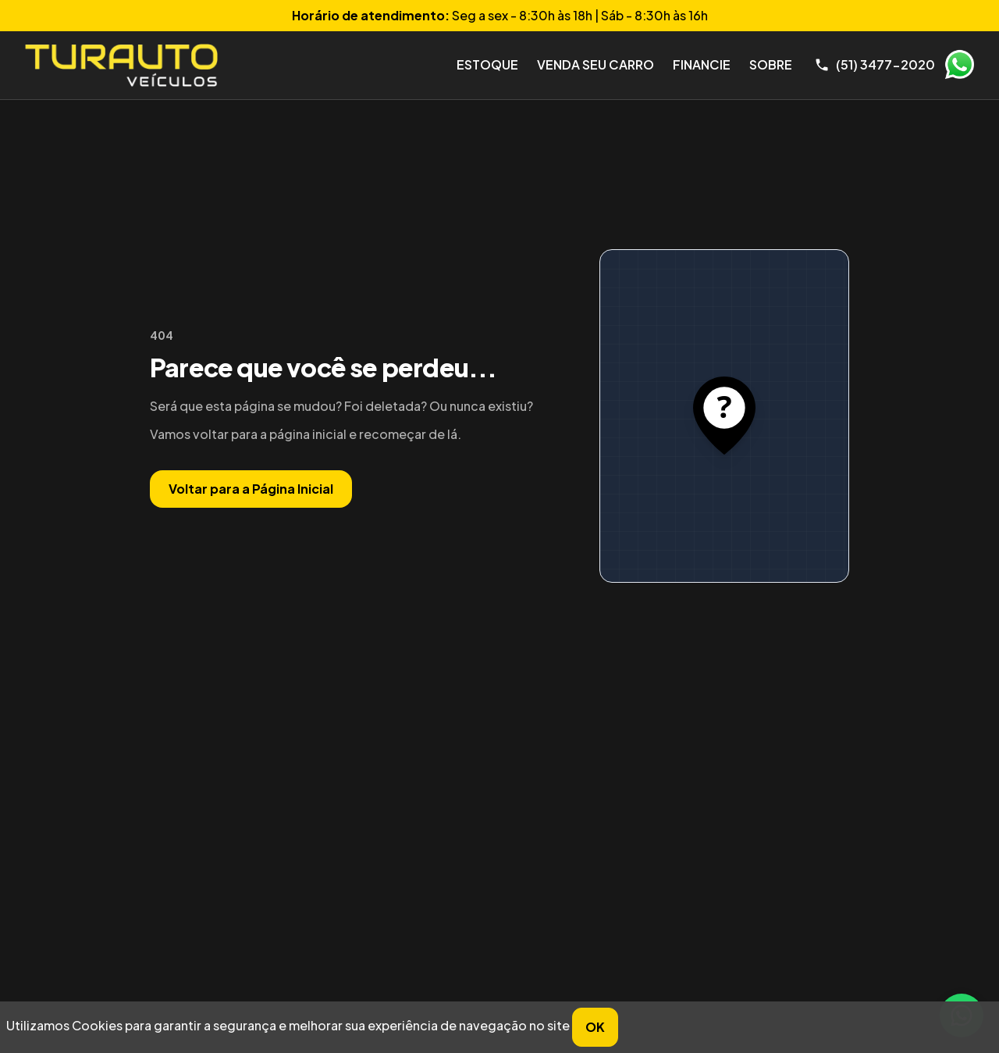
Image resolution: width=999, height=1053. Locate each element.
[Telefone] (874, 64)
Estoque (487, 64)
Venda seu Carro (595, 64)
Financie (702, 64)
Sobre (770, 64)
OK (595, 1027)
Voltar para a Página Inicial (251, 488)
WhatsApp (959, 64)
